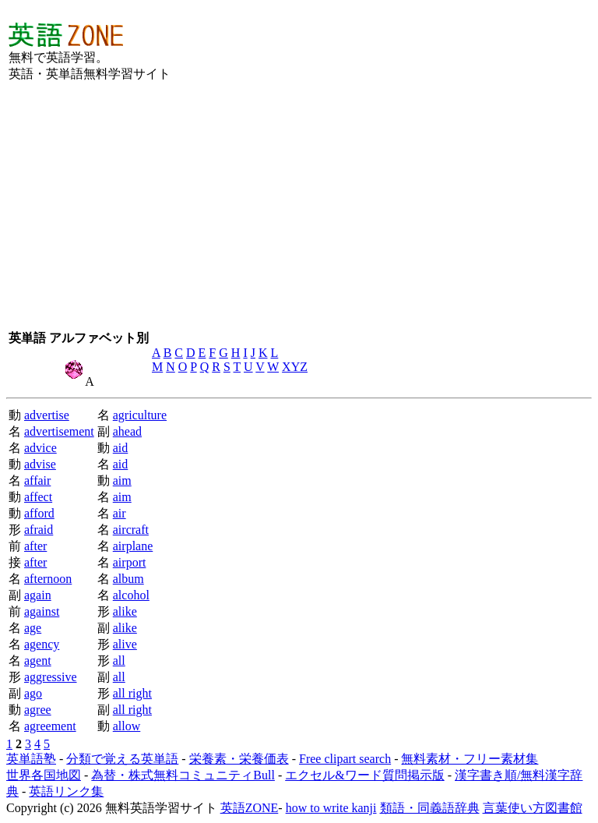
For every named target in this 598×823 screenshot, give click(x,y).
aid (120, 447)
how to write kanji (331, 807)
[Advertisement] (356, 51)
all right (132, 693)
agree (37, 709)
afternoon (48, 578)
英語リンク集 (66, 791)
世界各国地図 (43, 775)
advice (40, 447)
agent (37, 660)
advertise (46, 415)
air (119, 513)
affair (37, 480)
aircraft (131, 529)
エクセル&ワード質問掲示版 (364, 775)
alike (125, 611)
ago (33, 693)
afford (39, 513)
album (128, 578)
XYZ (295, 366)
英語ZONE (249, 807)
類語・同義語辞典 (430, 807)
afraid (38, 529)
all (119, 660)
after (35, 546)
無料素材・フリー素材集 (469, 758)
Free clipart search (345, 758)
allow (127, 726)
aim (122, 480)
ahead (127, 431)
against (41, 611)
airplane (133, 546)
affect (38, 496)
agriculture (140, 415)
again (37, 595)
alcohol (131, 595)
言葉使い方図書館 (532, 807)
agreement (50, 726)
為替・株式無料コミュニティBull (183, 775)
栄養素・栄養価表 (239, 758)
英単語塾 (31, 758)
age (32, 627)
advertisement (59, 431)
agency (41, 644)
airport (129, 562)
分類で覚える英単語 (122, 758)
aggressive (50, 676)
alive (125, 644)
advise (40, 464)
